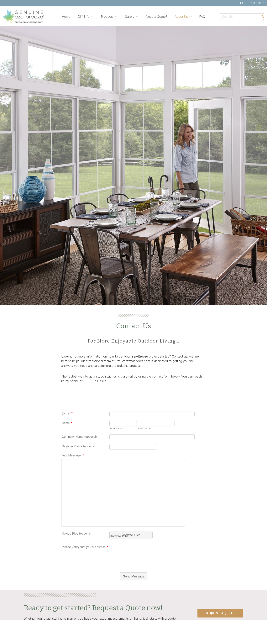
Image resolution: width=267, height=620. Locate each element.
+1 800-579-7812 (251, 3)
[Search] (262, 16)
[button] (94, 16)
